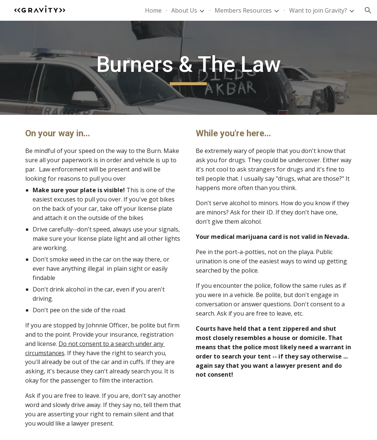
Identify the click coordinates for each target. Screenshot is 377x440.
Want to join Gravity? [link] (318, 10)
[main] (188, 67)
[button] (368, 10)
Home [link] (153, 10)
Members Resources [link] (243, 10)
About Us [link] (184, 10)
